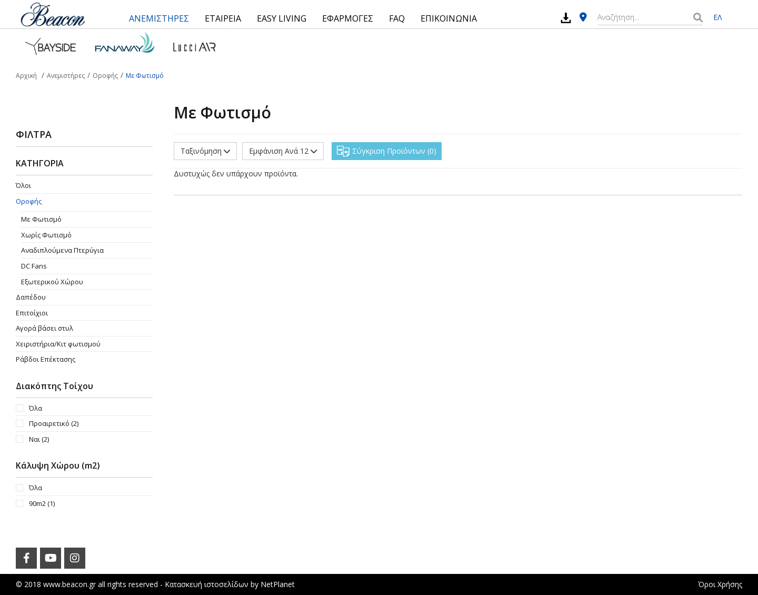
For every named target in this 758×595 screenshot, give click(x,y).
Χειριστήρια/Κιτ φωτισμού (58, 344)
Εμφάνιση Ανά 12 (283, 151)
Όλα (35, 408)
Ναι (39, 439)
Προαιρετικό (53, 423)
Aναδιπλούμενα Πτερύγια (62, 250)
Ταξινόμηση (205, 151)
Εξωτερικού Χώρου (52, 281)
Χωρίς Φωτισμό (46, 235)
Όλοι (23, 185)
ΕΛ (717, 17)
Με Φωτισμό (41, 219)
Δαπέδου (31, 297)
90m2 (42, 503)
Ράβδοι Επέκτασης (45, 359)
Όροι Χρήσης (720, 584)
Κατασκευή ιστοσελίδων (206, 584)
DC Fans (34, 266)
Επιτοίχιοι (32, 313)
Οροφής (29, 201)
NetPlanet (278, 584)
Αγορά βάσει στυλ (44, 328)
